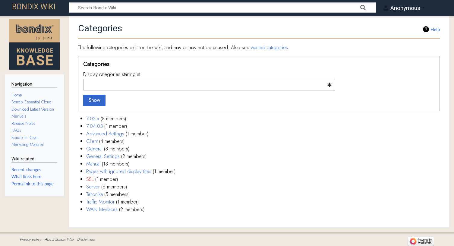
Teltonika (94, 194)
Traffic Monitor (100, 201)
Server (93, 186)
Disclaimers (86, 239)
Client (92, 141)
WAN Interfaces (102, 209)
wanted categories (269, 47)
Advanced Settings (105, 133)
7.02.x (92, 118)
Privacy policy (30, 239)
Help (435, 29)
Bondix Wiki (33, 6)
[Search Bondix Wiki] (222, 7)
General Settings (103, 156)
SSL (90, 179)
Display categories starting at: (112, 74)
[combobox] (209, 84)
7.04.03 (94, 126)
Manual (93, 163)
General (94, 148)
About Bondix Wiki (59, 239)
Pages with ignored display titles (118, 171)
